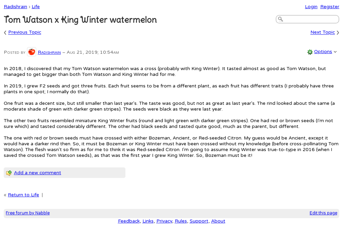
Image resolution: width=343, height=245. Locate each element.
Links (148, 221)
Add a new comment (37, 173)
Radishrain (15, 7)
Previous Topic (24, 32)
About (218, 221)
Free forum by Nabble (28, 213)
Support (199, 221)
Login (311, 7)
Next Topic (322, 32)
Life (36, 7)
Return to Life (23, 195)
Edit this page (323, 213)
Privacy (164, 221)
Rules (181, 221)
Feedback (129, 221)
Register (329, 7)
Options (323, 51)
